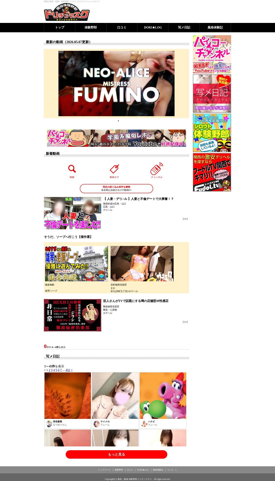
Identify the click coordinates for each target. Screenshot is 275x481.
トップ (59, 27)
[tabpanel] (116, 83)
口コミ (121, 27)
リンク (170, 470)
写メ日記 (184, 27)
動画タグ (114, 170)
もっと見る (116, 454)
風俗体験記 (215, 27)
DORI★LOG (153, 27)
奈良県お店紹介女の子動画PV (116, 188)
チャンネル (156, 170)
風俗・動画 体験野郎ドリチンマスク (135, 479)
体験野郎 (91, 27)
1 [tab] (118, 121)
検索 (72, 170)
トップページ (104, 470)
